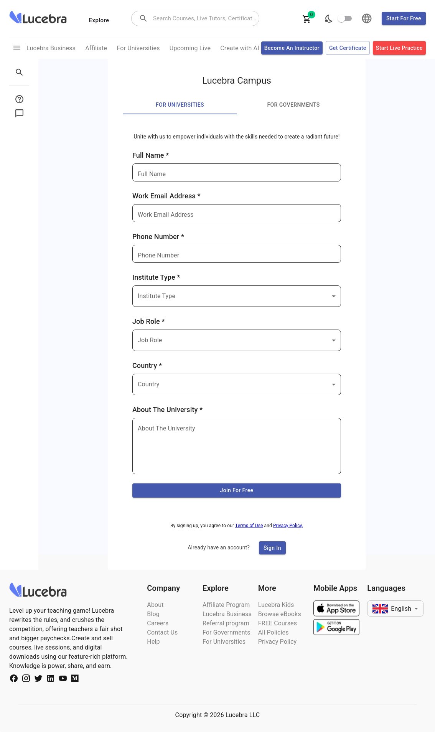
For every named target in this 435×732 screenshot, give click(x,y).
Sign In (272, 548)
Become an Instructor (292, 48)
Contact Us (162, 632)
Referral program (226, 623)
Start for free (404, 18)
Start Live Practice (399, 48)
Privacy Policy (277, 641)
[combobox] (205, 19)
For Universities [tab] (180, 105)
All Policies (273, 632)
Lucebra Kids (276, 604)
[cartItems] (307, 18)
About (155, 604)
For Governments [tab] (293, 105)
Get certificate (347, 48)
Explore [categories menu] (99, 20)
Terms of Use (249, 525)
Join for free (236, 490)
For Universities (224, 641)
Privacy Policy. (288, 525)
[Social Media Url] (13, 680)
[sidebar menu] (21, 72)
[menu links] (17, 48)
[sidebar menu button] (21, 99)
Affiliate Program (226, 604)
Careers (157, 623)
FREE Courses (277, 623)
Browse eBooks (279, 614)
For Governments (226, 632)
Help (153, 641)
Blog (153, 614)
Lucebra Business (227, 614)
